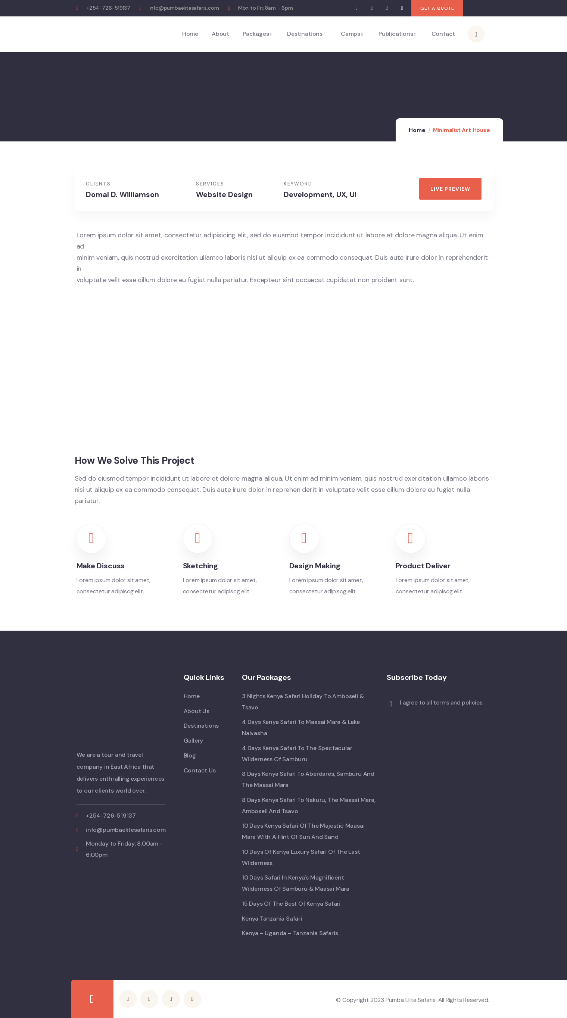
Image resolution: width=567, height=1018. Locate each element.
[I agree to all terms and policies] (390, 704)
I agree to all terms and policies (441, 702)
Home (417, 130)
